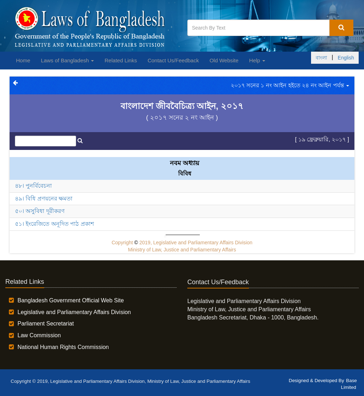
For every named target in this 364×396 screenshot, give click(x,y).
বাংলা (321, 58)
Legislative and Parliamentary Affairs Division (74, 312)
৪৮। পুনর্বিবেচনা (33, 186)
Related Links (121, 60)
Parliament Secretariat (45, 324)
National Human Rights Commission (63, 347)
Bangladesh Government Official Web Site (70, 300)
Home (23, 60)
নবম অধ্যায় (184, 163)
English (346, 58)
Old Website (223, 60)
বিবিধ (184, 174)
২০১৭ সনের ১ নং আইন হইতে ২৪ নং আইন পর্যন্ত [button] (290, 85)
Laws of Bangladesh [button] (67, 60)
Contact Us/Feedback (173, 60)
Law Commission (39, 335)
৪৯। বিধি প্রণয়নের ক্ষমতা (44, 199)
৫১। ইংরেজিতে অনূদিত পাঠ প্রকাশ (54, 224)
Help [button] (257, 60)
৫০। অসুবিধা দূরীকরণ (40, 211)
